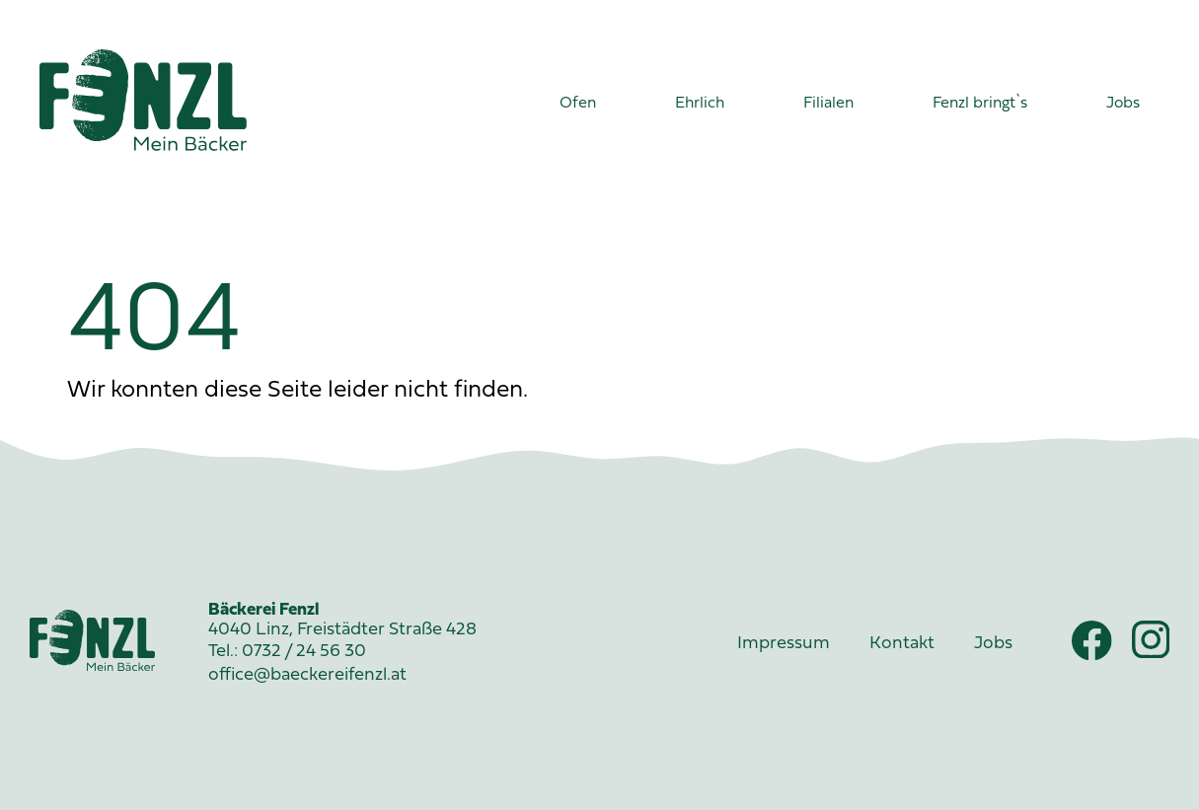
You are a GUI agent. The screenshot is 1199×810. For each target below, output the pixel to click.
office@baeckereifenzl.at (307, 675)
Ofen (578, 103)
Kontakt (902, 643)
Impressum (783, 643)
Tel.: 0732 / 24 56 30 (287, 651)
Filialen (828, 103)
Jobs (1123, 103)
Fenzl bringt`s (980, 103)
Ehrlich (699, 103)
